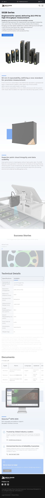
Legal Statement (6, 495)
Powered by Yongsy (7, 493)
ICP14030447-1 (19, 490)
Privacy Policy (15, 495)
